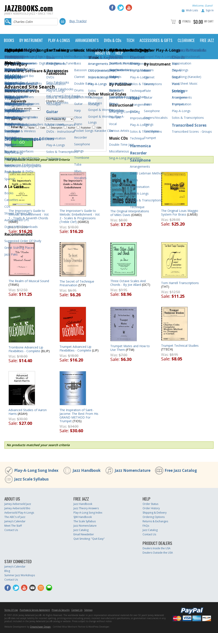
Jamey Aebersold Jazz (17, 504)
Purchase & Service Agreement (35, 609)
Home (8, 69)
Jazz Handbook (86, 470)
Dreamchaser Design (40, 626)
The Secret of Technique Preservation (77, 283)
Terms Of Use (11, 609)
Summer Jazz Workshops (19, 575)
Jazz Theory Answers (86, 508)
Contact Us (11, 530)
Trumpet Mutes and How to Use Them (130, 348)
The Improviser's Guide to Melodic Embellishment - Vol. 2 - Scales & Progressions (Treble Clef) (80, 216)
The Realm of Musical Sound (29, 281)
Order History (151, 508)
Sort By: (17, 119)
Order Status (150, 504)
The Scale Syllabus (84, 521)
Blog (7, 571)
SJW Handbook (82, 517)
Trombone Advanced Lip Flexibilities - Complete (26, 349)
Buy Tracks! (78, 21)
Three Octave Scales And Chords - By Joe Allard (128, 283)
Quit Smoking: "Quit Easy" (89, 539)
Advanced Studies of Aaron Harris (28, 412)
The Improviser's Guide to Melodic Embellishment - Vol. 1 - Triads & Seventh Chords (29, 214)
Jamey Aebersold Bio (17, 508)
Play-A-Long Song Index (36, 470)
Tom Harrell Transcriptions (180, 283)
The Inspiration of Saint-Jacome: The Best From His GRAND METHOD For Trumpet (79, 415)
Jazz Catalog (81, 530)
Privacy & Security (61, 609)
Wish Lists (192, 10)
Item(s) (186, 21)
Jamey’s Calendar (15, 521)
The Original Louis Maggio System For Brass (179, 212)
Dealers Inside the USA (156, 548)
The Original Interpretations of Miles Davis (129, 213)
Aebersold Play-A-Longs (19, 512)
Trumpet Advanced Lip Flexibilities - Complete (75, 348)
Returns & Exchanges (155, 521)
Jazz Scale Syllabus (31, 479)
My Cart (209, 21)
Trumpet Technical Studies (180, 345)
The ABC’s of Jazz (14, 517)
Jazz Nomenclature (132, 470)
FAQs (146, 526)
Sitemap (88, 609)
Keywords (18, 101)
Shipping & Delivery (155, 512)
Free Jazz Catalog (181, 470)
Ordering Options (154, 517)
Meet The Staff (13, 526)
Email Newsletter (83, 534)
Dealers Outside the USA (158, 552)
